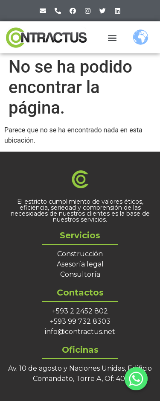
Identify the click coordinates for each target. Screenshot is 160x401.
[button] (112, 37)
